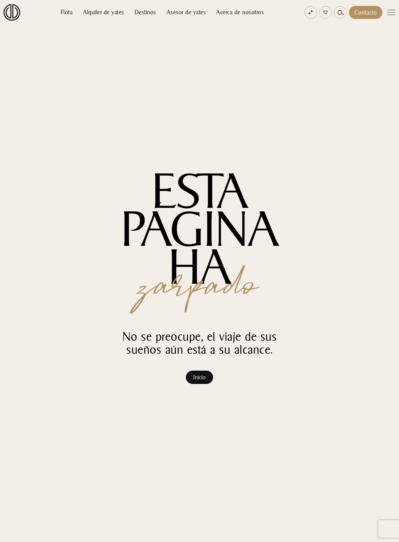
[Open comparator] (310, 12)
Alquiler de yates (103, 12)
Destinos (145, 12)
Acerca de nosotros (240, 12)
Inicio (199, 377)
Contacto (365, 12)
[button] (325, 12)
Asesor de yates (186, 12)
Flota (67, 12)
